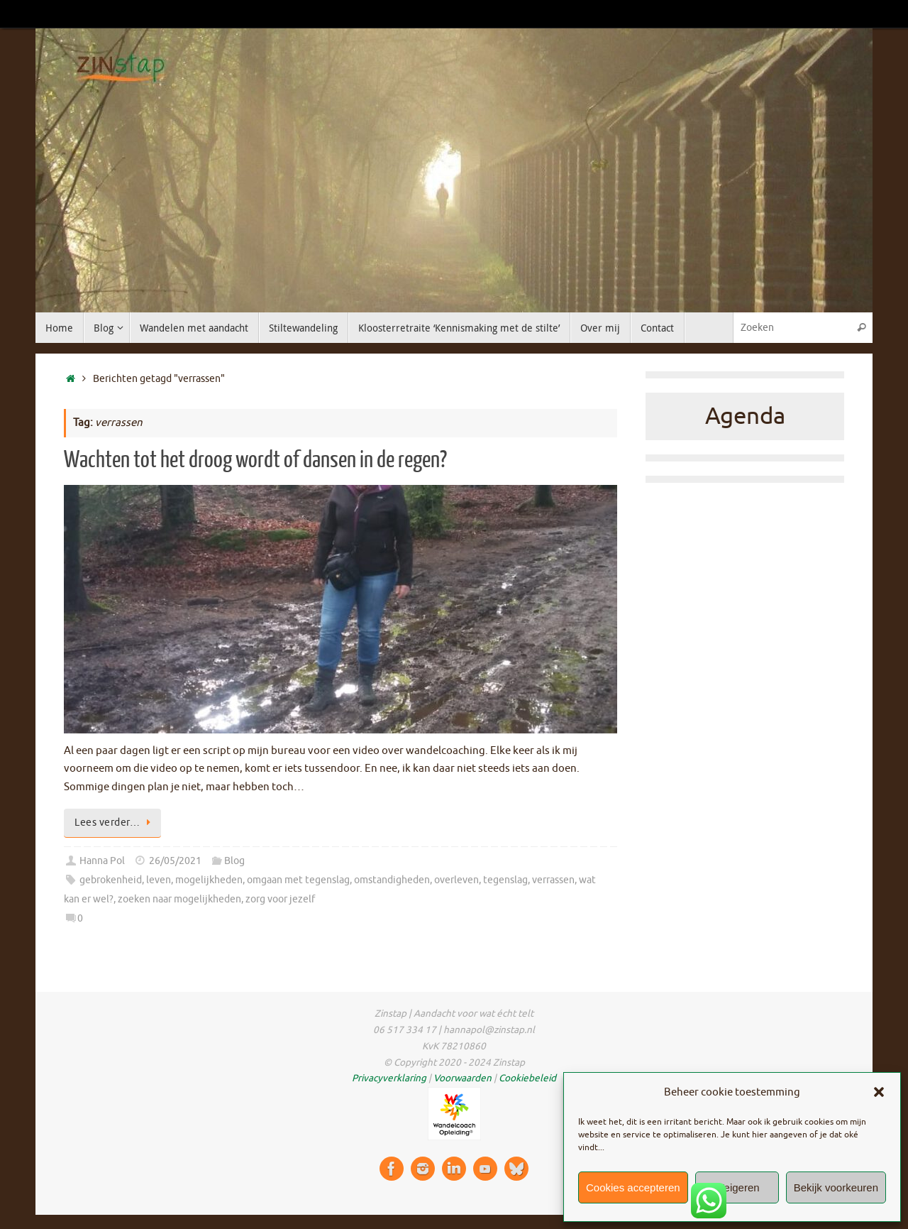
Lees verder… (114, 822)
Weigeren (737, 1187)
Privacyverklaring (389, 1078)
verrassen (553, 880)
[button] (879, 1092)
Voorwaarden (462, 1078)
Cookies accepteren (633, 1187)
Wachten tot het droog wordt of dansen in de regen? (255, 460)
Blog (234, 861)
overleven (456, 880)
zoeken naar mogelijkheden (179, 899)
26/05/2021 (175, 861)
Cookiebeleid (527, 1078)
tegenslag (505, 880)
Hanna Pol (102, 861)
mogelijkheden (209, 880)
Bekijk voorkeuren (836, 1187)
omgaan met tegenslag (298, 880)
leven (158, 880)
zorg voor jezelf (280, 899)
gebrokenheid (110, 880)
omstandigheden (392, 880)
